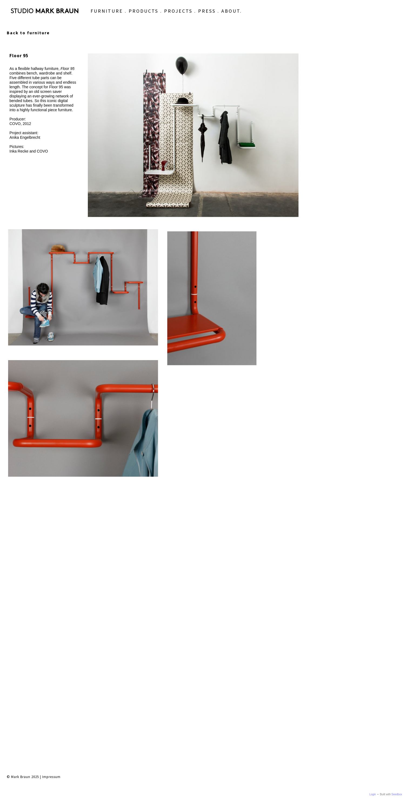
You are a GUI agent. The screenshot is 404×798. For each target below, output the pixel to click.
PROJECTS (161, 15)
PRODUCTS (126, 15)
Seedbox (397, 794)
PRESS (189, 15)
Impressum (51, 496)
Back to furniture (28, 32)
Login (372, 794)
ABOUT (213, 15)
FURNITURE (89, 15)
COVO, (15, 123)
